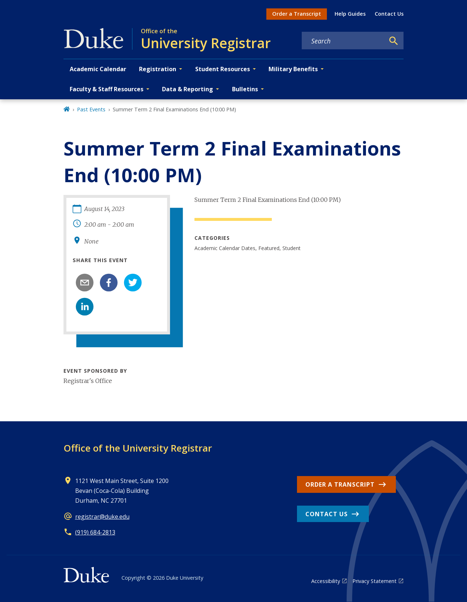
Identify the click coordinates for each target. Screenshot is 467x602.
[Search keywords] (343, 41)
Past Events (91, 109)
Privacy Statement (374, 581)
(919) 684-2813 (95, 532)
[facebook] (109, 282)
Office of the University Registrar (137, 448)
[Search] (393, 41)
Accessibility (325, 581)
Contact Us (389, 13)
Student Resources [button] (222, 69)
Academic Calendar (98, 69)
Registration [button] (157, 69)
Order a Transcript (296, 13)
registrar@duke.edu (102, 517)
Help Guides (350, 13)
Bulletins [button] (245, 89)
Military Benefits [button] (293, 69)
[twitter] (133, 282)
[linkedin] (85, 307)
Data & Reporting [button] (187, 89)
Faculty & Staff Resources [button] (106, 89)
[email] (85, 282)
